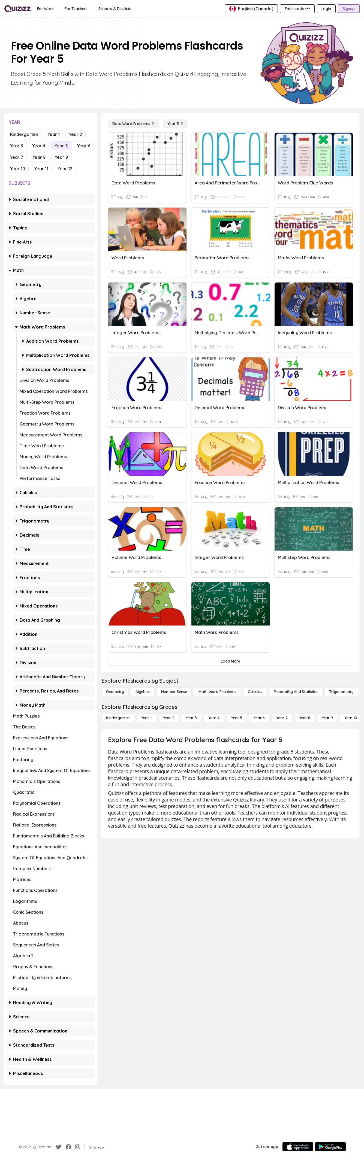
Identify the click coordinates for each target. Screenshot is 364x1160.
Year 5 (61, 145)
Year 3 (16, 145)
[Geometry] (115, 691)
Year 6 (83, 145)
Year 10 (17, 168)
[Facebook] (68, 1147)
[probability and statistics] (295, 691)
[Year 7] (282, 717)
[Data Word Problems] (133, 123)
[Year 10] (351, 717)
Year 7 (16, 157)
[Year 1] (146, 717)
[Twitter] (58, 1147)
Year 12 (65, 168)
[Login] (326, 8)
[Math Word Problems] (217, 691)
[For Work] (45, 8)
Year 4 (38, 145)
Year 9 (61, 157)
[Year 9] (327, 717)
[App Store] (297, 1146)
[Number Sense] (174, 691)
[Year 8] (304, 717)
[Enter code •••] (297, 8)
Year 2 (75, 134)
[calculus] (255, 691)
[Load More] (230, 661)
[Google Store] (330, 1146)
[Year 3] (191, 717)
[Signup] (349, 8)
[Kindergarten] (117, 717)
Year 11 (41, 168)
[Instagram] (77, 1147)
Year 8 (39, 157)
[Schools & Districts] (114, 8)
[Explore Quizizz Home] (17, 8)
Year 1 (53, 134)
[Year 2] (168, 717)
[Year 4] (214, 717)
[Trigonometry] (341, 691)
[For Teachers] (76, 8)
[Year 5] (175, 123)
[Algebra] (142, 691)
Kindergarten (24, 134)
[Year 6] (259, 717)
